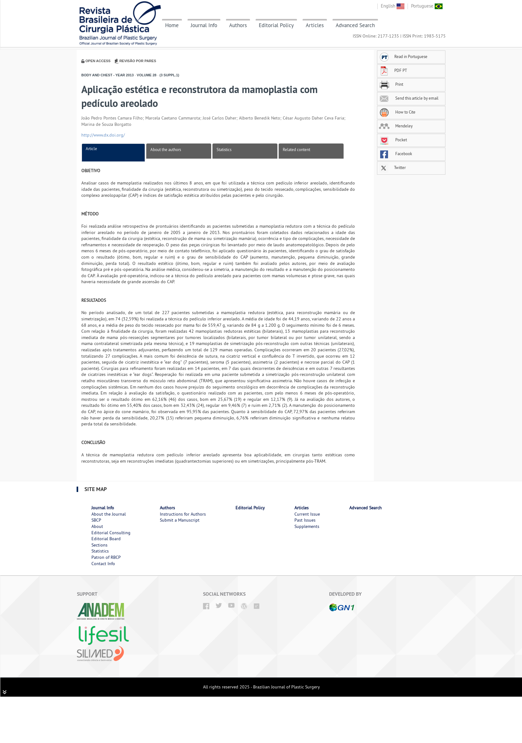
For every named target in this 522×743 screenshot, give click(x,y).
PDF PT (393, 70)
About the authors (165, 149)
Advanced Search (355, 25)
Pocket (393, 139)
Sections (99, 545)
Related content (296, 149)
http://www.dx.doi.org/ (103, 135)
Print (391, 84)
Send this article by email (408, 98)
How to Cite (397, 111)
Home (172, 25)
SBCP (96, 520)
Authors (238, 25)
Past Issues (305, 520)
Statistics (224, 149)
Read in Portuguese (403, 56)
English (392, 6)
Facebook (395, 153)
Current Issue (307, 514)
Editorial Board (106, 538)
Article (91, 148)
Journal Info (204, 25)
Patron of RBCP (106, 557)
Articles (315, 25)
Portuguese (427, 6)
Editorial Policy (276, 25)
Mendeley (396, 125)
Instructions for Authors (183, 514)
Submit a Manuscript (180, 520)
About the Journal (108, 514)
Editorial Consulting (110, 532)
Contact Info (103, 563)
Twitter (392, 167)
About (97, 526)
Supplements (306, 526)
